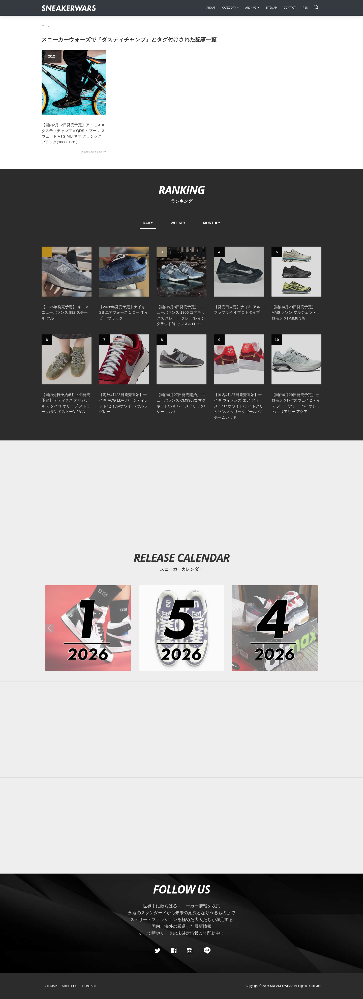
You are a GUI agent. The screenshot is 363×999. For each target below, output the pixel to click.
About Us (69, 986)
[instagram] (189, 950)
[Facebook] (173, 950)
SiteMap (50, 986)
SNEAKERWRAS (281, 986)
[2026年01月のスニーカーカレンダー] (88, 628)
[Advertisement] (181, 488)
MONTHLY (211, 223)
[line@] (205, 950)
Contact (89, 986)
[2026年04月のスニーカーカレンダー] (275, 628)
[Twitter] (157, 950)
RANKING (181, 189)
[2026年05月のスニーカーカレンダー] (181, 628)
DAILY (148, 223)
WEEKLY (178, 223)
